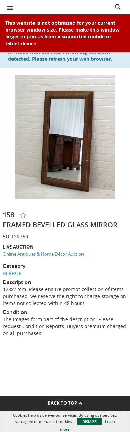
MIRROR (12, 273)
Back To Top (65, 403)
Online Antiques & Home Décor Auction (43, 254)
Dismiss (89, 421)
